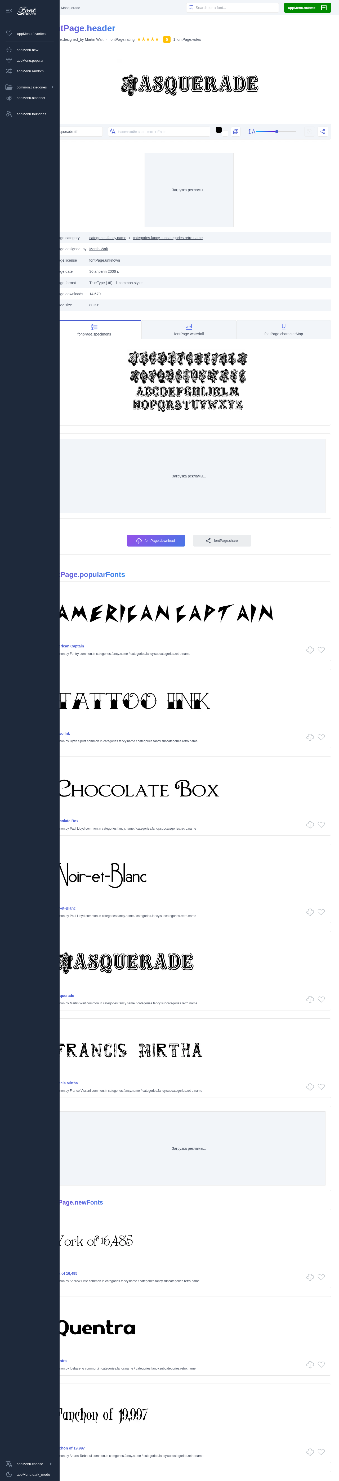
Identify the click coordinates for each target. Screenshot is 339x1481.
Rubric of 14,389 (87, 1296)
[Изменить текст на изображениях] (128, 147)
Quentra (216, 1121)
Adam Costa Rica (238, 1216)
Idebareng (233, 1129)
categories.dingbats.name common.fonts (155, 1446)
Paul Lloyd (97, 851)
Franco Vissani (236, 939)
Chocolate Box (86, 844)
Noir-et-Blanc (220, 844)
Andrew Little (99, 1129)
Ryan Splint (234, 764)
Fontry (94, 764)
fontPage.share (231, 651)
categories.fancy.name (128, 268)
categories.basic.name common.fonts (96, 1444)
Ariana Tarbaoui (101, 1216)
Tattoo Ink (217, 756)
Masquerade (84, 931)
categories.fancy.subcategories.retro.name (189, 268)
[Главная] (71, 8)
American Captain (89, 756)
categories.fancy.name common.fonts (231, 1444)
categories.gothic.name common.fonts (97, 1456)
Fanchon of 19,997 (89, 1209)
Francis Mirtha (221, 931)
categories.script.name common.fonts (232, 1456)
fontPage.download (165, 651)
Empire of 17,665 (223, 1209)
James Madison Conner (107, 1304)
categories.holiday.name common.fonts (165, 1456)
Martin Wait (114, 39)
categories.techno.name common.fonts (301, 1456)
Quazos (215, 1296)
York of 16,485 (85, 1121)
